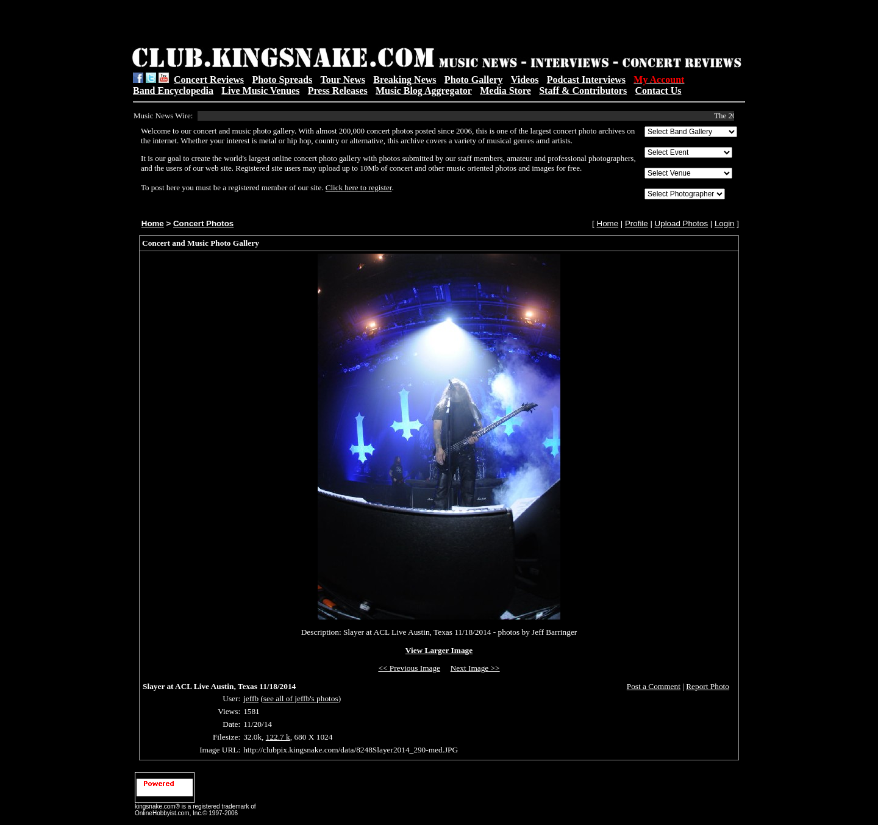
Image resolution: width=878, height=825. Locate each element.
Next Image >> (475, 668)
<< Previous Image (409, 668)
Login (725, 223)
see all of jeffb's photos (300, 698)
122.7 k (278, 736)
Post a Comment (653, 686)
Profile (636, 223)
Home (152, 223)
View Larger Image (439, 650)
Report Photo (707, 686)
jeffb (251, 698)
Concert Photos (203, 223)
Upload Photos (681, 223)
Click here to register (359, 187)
